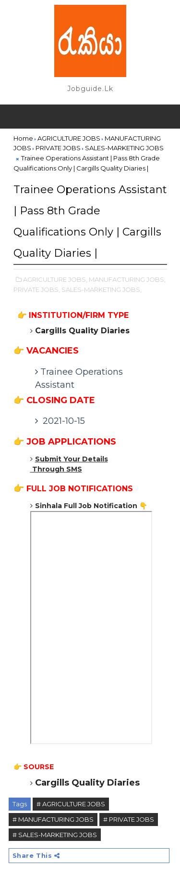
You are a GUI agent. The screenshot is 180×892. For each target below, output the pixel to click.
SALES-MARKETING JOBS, (101, 289)
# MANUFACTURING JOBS (53, 819)
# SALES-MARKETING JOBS (54, 835)
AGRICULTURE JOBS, (55, 279)
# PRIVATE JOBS (128, 819)
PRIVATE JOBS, (36, 289)
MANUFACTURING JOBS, (127, 279)
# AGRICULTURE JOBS (70, 804)
